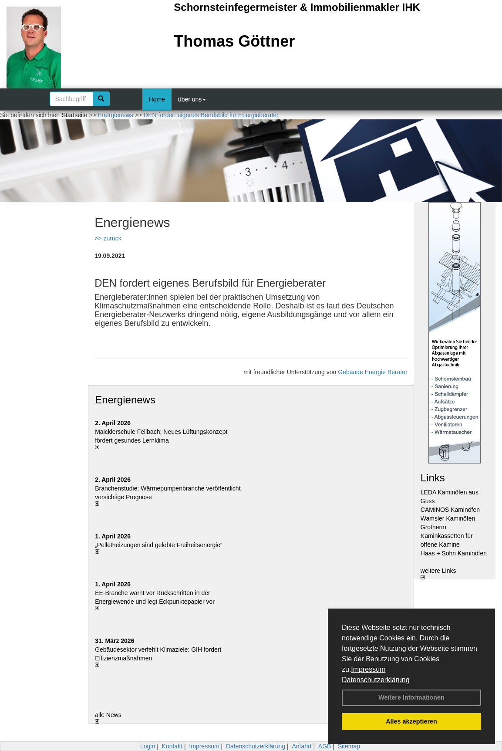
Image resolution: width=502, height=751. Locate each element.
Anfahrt (301, 746)
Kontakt (172, 746)
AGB (324, 746)
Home (157, 99)
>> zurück (107, 238)
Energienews (125, 400)
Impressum (368, 669)
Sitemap (349, 746)
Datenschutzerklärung (376, 679)
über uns (192, 99)
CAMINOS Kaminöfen (450, 509)
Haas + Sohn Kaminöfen (454, 553)
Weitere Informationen (411, 697)
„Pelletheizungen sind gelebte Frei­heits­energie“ (158, 544)
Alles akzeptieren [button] (411, 721)
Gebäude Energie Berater (373, 372)
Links (433, 478)
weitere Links (438, 573)
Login (147, 746)
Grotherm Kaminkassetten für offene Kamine (447, 536)
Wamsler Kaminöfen (448, 518)
